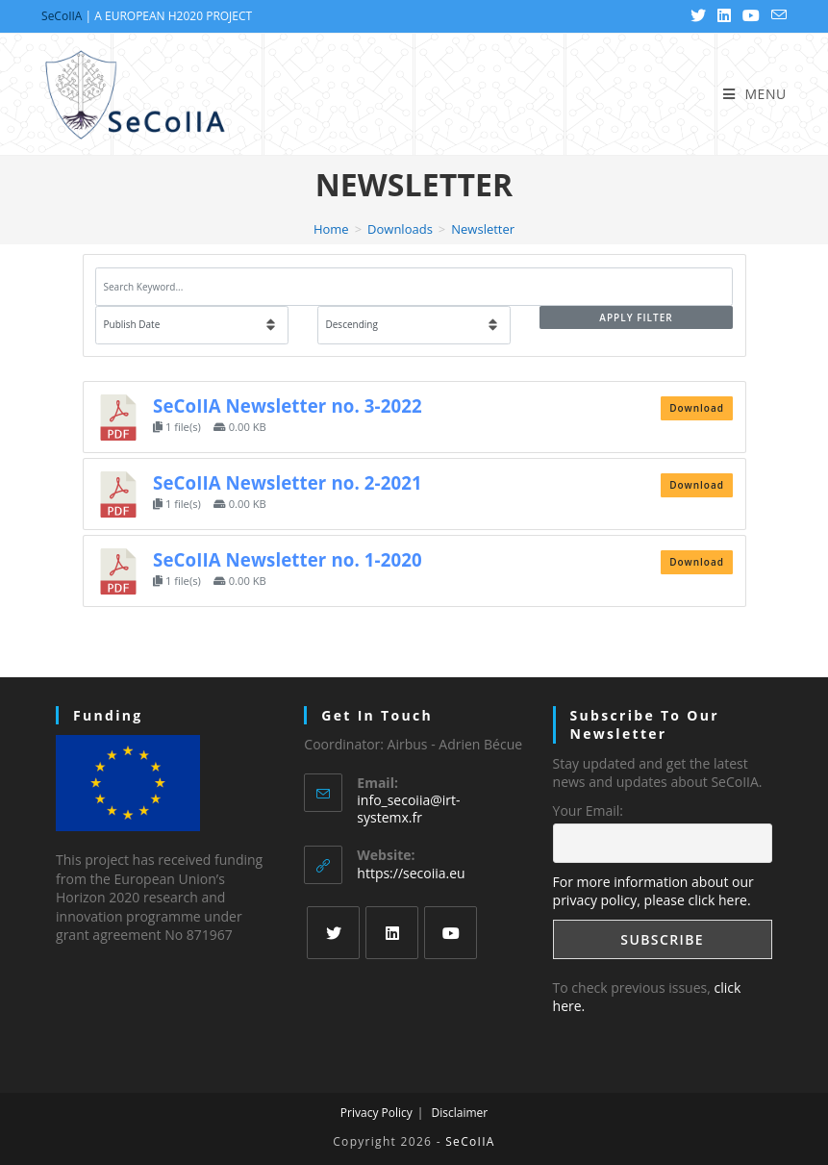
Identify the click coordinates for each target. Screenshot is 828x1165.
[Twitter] (333, 932)
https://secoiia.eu (410, 873)
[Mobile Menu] (755, 94)
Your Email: (588, 810)
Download (696, 408)
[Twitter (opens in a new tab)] (698, 16)
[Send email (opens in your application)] (776, 16)
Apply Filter (635, 317)
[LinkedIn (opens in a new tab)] (724, 16)
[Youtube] (450, 932)
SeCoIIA (61, 16)
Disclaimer (459, 1112)
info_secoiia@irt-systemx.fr (408, 808)
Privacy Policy (376, 1112)
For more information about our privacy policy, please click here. (653, 891)
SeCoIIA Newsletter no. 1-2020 (287, 559)
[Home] (331, 229)
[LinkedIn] (391, 932)
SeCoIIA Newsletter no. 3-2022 (287, 405)
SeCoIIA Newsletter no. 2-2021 (287, 482)
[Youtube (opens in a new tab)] (751, 16)
